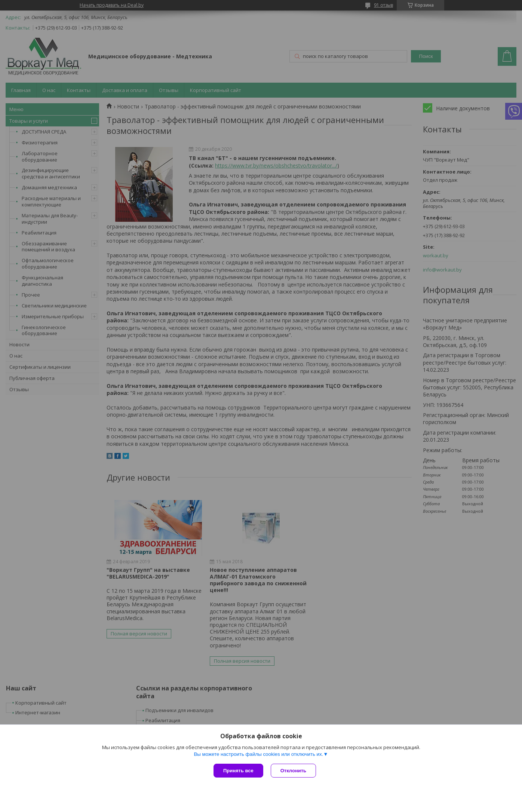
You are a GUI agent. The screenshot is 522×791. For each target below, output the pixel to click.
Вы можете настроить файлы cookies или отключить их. (258, 754)
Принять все (238, 770)
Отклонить (293, 770)
